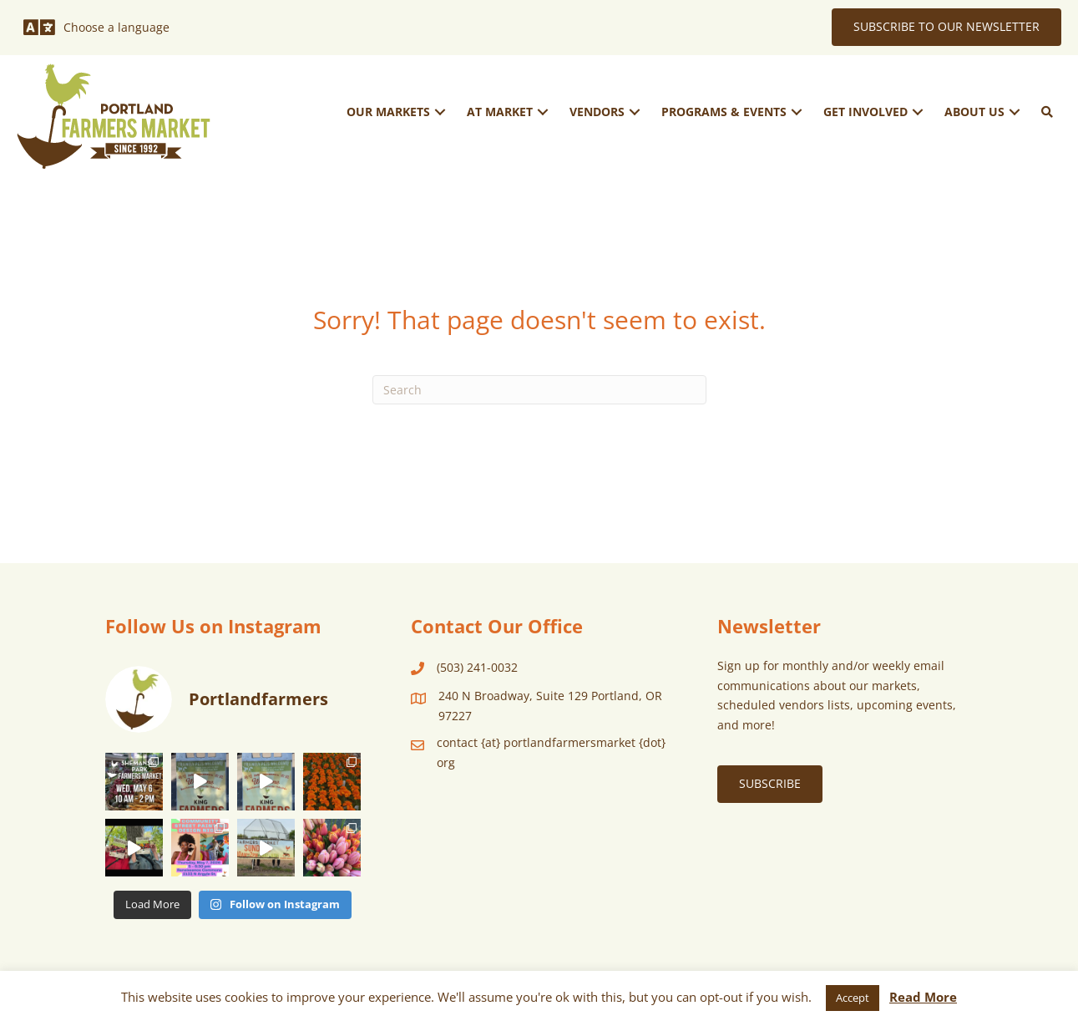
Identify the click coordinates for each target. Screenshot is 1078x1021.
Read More (923, 996)
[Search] (539, 389)
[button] (440, 111)
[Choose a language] (96, 27)
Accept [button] (852, 997)
